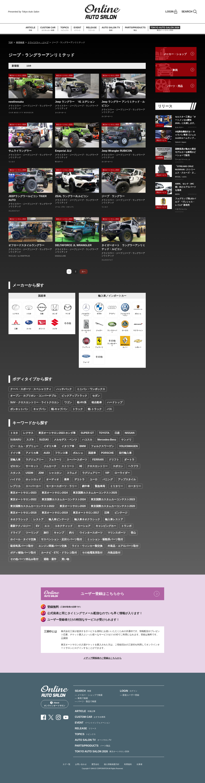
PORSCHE (107, 453)
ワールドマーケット (183, 159)
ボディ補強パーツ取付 (23, 552)
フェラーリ (55, 459)
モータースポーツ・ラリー (61, 486)
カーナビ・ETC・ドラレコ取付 (59, 552)
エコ (46, 526)
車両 (175, 70)
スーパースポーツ (77, 459)
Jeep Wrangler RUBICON (117, 150)
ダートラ (129, 459)
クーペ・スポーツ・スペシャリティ (30, 389)
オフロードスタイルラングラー (26, 245)
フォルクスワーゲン (102, 446)
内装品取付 (114, 552)
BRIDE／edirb (181, 177)
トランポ (126, 526)
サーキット (32, 466)
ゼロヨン (15, 466)
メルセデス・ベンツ (65, 439)
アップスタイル (127, 479)
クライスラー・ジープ (38, 42)
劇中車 (86, 486)
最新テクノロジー (20, 526)
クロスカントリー (97, 466)
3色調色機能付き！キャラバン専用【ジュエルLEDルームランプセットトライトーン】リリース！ (185, 135)
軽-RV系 (81, 402)
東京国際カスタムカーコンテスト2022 (32, 506)
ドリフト (114, 459)
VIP (107, 472)
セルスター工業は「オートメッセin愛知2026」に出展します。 (185, 120)
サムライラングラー (20, 150)
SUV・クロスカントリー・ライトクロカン (34, 402)
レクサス (28, 433)
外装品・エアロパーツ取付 (123, 546)
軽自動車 (97, 402)
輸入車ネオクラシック (87, 519)
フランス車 (61, 453)
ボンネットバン (19, 409)
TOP (10, 42)
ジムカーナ (50, 466)
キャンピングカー (106, 526)
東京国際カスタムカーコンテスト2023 (113, 499)
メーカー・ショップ (175, 54)
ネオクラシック (19, 519)
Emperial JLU (63, 150)
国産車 (92, 453)
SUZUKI (44, 439)
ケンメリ (126, 439)
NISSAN (129, 433)
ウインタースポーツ (90, 532)
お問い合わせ (81, 764)
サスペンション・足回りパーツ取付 (61, 539)
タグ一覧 (66, 764)
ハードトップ (114, 402)
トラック (78, 409)
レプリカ (15, 486)
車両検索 (20, 42)
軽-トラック (95, 409)
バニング (107, 479)
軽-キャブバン (59, 409)
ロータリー (134, 486)
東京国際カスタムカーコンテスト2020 (113, 506)
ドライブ (15, 532)
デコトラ (79, 479)
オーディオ (52, 479)
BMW (82, 446)
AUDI (47, 453)
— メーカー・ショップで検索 (88, 695)
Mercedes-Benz (106, 439)
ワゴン (68, 402)
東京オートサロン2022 (23, 499)
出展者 (139, 764)
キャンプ (59, 532)
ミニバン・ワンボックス (91, 389)
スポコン (118, 466)
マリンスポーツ (117, 532)
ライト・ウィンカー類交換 (87, 546)
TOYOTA (104, 433)
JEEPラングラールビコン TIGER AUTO (27, 198)
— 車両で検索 (81, 698)
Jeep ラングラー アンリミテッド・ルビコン (123, 103)
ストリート (68, 466)
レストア (38, 519)
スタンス (15, 472)
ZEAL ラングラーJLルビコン (72, 196)
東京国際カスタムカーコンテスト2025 (95, 492)
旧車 (106, 512)
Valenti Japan (180, 142)
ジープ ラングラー (113, 196)
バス (109, 409)
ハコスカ (87, 439)
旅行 (46, 532)
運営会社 (95, 764)
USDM (29, 472)
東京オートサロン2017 (86, 512)
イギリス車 (50, 446)
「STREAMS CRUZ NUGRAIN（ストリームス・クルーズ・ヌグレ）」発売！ (185, 169)
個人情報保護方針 (111, 764)
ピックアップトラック (74, 395)
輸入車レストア (114, 519)
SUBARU (15, 439)
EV (37, 526)
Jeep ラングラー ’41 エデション (75, 101)
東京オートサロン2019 (55, 512)
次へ (84, 271)
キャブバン (39, 409)
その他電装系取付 (92, 552)
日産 (117, 433)
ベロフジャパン (181, 209)
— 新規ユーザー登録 (129, 695)
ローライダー (122, 472)
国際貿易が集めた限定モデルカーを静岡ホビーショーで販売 (185, 152)
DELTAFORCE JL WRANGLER (73, 245)
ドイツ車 (15, 453)
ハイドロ (15, 479)
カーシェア (84, 526)
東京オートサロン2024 (55, 492)
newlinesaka (16, 101)
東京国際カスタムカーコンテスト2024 (64, 499)
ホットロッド (33, 479)
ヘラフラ (133, 466)
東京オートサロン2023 (23, 492)
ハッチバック (64, 389)
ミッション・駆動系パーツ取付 (105, 539)
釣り (71, 532)
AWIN (177, 194)
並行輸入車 (125, 453)
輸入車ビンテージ (59, 519)
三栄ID (64, 638)
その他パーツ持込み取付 (24, 559)
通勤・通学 (50, 559)
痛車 (66, 479)
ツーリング (32, 532)
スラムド (72, 472)
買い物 (65, 559)
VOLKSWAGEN (128, 446)
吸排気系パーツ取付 (21, 546)
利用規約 (128, 764)
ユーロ (93, 479)
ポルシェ (78, 453)
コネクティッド (64, 526)
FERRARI (98, 459)
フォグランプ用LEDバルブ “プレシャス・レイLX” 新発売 (185, 201)
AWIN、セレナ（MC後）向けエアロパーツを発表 (185, 187)
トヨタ (14, 433)
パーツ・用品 (175, 86)
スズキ (30, 439)
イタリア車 (68, 446)
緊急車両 (100, 486)
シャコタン (55, 472)
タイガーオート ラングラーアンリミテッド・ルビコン (123, 247)
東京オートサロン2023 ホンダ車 (57, 433)
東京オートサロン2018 (23, 512)
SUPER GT (87, 433)
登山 (133, 532)
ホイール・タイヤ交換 (23, 539)
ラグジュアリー (35, 459)
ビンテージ (121, 512)
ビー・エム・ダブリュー (24, 446)
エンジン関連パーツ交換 (52, 546)
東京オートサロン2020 (73, 506)
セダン (96, 395)
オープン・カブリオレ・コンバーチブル (33, 395)
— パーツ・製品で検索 (85, 701)
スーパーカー (33, 486)
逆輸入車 (15, 459)
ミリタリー (116, 486)
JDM (41, 472)
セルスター (179, 127)
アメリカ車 (32, 453)
